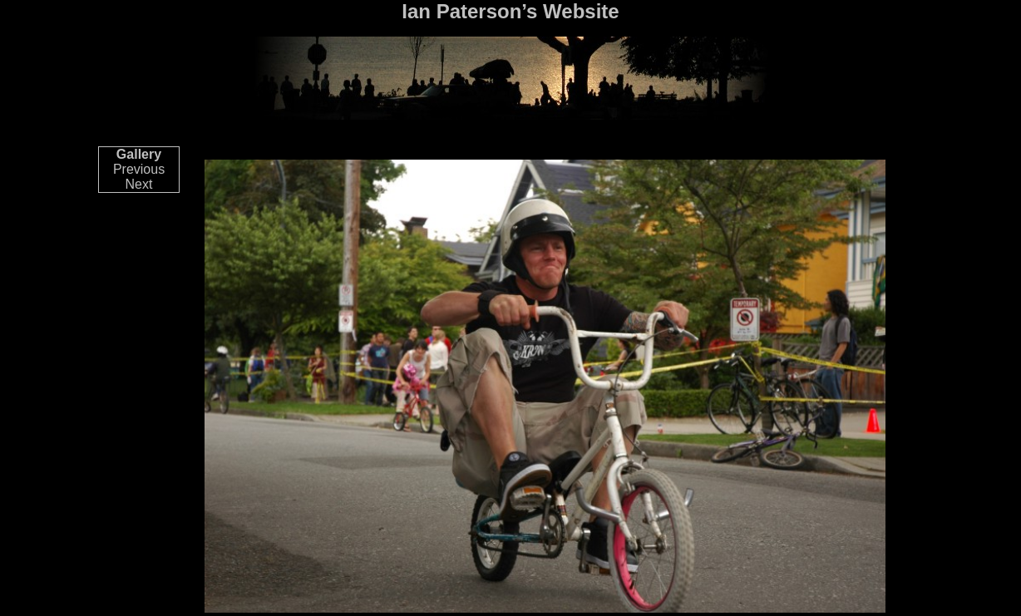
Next (139, 184)
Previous (139, 169)
